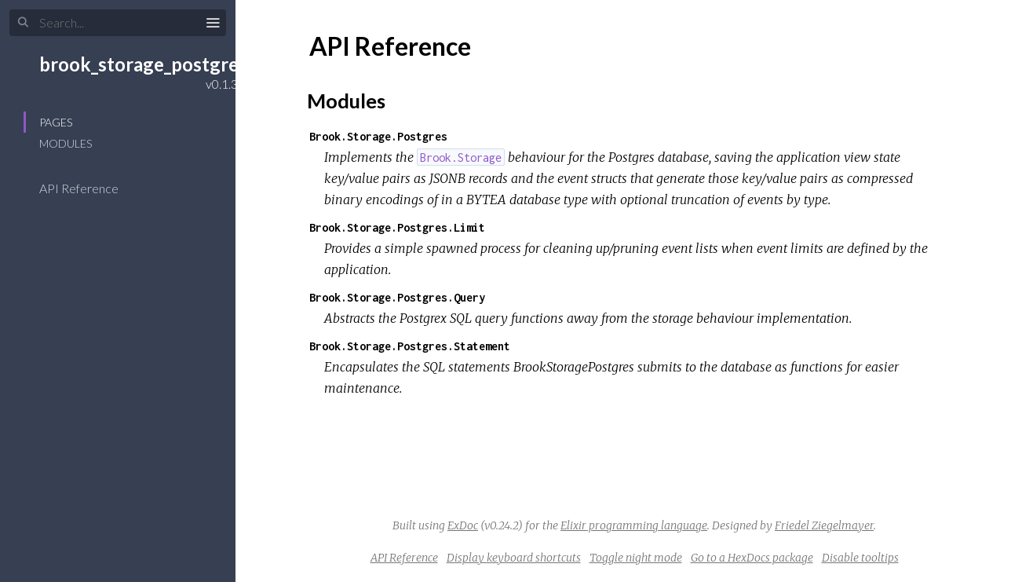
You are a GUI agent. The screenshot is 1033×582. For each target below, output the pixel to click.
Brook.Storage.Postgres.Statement (409, 346)
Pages (55, 122)
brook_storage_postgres (143, 64)
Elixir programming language (633, 525)
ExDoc (462, 525)
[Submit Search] (23, 22)
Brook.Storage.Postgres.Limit (397, 227)
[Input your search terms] (117, 22)
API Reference (89, 188)
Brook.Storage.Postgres (378, 136)
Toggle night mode (636, 557)
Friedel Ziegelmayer (824, 525)
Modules (65, 143)
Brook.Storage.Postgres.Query (397, 297)
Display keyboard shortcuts (514, 557)
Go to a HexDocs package (752, 557)
